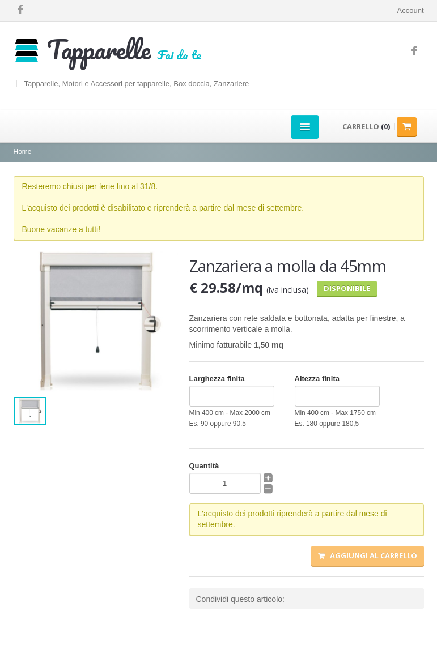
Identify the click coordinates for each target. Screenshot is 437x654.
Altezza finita (317, 378)
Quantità (204, 465)
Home (23, 152)
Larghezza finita (217, 378)
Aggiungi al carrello (367, 555)
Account (410, 10)
